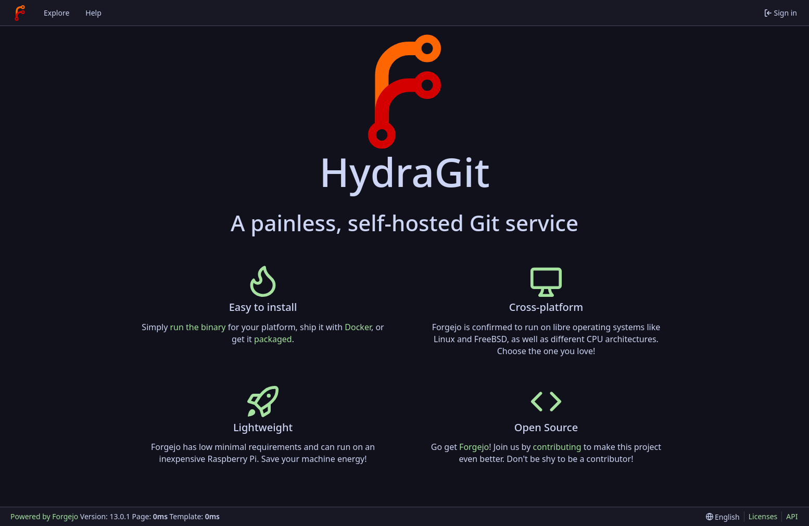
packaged (273, 339)
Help (93, 13)
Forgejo (474, 447)
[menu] (723, 517)
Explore (56, 13)
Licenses (763, 516)
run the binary (198, 327)
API (792, 516)
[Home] (19, 13)
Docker (358, 327)
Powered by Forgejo (44, 516)
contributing (557, 447)
